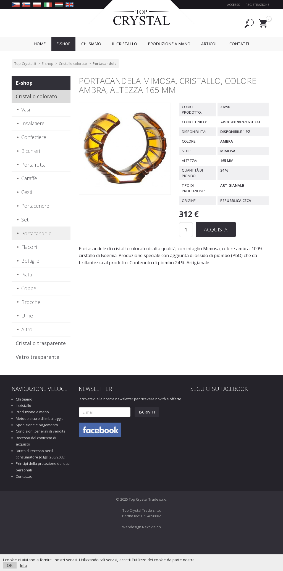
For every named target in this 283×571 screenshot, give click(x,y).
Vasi (25, 109)
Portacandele (105, 63)
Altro (26, 329)
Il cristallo (23, 405)
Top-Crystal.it (25, 63)
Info (23, 565)
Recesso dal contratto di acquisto (36, 441)
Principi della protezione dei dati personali (43, 466)
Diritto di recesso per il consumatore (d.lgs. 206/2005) (40, 454)
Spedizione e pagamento (37, 424)
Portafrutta (33, 164)
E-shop (47, 63)
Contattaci (24, 476)
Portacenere (35, 205)
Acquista (215, 229)
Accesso (233, 4)
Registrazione (257, 4)
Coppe (28, 288)
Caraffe (29, 178)
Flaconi (29, 247)
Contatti (239, 43)
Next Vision (151, 526)
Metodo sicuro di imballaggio (40, 418)
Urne (27, 315)
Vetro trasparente (37, 357)
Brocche (30, 302)
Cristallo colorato (73, 63)
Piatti (26, 274)
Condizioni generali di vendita (40, 431)
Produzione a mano (32, 411)
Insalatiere (32, 123)
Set (24, 219)
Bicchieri (30, 151)
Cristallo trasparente (41, 343)
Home (40, 43)
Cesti (26, 192)
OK (9, 565)
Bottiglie (30, 260)
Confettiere (33, 137)
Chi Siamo (24, 399)
